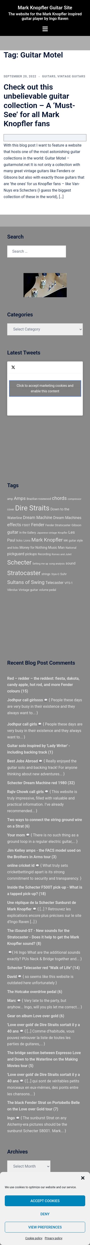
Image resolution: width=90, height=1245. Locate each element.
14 (76, 967)
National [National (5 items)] (71, 547)
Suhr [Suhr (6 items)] (63, 574)
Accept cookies (45, 1201)
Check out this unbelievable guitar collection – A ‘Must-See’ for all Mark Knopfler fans (39, 105)
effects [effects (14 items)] (14, 524)
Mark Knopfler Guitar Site (45, 8)
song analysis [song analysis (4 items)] (57, 563)
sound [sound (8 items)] (71, 563)
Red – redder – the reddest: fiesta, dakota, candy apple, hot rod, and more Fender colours (43, 685)
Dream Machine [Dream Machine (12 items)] (37, 517)
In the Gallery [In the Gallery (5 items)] (27, 532)
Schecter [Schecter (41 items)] (19, 562)
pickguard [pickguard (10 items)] (15, 554)
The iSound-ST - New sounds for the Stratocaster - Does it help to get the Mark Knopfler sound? (43, 937)
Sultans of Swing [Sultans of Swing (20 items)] (26, 582)
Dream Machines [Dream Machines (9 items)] (67, 518)
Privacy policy (53, 1238)
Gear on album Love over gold (32, 1016)
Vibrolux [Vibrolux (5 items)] (12, 590)
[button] (82, 1178)
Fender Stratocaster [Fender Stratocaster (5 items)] (58, 525)
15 (24, 691)
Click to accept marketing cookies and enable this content (45, 388)
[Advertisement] (28, 448)
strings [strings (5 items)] (46, 574)
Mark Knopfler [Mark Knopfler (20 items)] (47, 540)
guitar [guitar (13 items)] (12, 532)
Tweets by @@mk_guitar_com (45, 388)
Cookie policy (33, 1238)
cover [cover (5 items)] (10, 509)
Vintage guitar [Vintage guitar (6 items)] (28, 590)
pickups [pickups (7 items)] (31, 554)
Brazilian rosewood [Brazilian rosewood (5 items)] (39, 499)
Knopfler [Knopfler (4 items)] (62, 532)
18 (42, 893)
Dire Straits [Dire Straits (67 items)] (32, 508)
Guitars (48, 76)
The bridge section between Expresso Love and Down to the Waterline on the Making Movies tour (44, 1059)
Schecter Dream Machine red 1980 (37, 783)
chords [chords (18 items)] (59, 498)
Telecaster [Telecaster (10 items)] (54, 582)
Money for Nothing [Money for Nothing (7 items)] (33, 547)
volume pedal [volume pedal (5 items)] (47, 590)
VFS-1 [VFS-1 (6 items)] (69, 583)
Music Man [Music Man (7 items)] (56, 547)
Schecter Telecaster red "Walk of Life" (39, 967)
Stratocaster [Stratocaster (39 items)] (24, 573)
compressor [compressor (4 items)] (74, 499)
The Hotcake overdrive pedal (31, 991)
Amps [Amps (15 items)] (20, 498)
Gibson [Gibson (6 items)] (76, 525)
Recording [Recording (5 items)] (44, 554)
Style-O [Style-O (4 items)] (55, 574)
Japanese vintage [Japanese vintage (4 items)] (47, 532)
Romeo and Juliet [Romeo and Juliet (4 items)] (62, 554)
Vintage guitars (71, 76)
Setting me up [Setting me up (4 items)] (40, 563)
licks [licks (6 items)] (19, 540)
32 (71, 783)
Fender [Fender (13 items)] (37, 524)
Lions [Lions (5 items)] (27, 540)
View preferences (45, 1227)
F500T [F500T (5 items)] (26, 525)
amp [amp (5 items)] (10, 499)
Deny (45, 1214)
